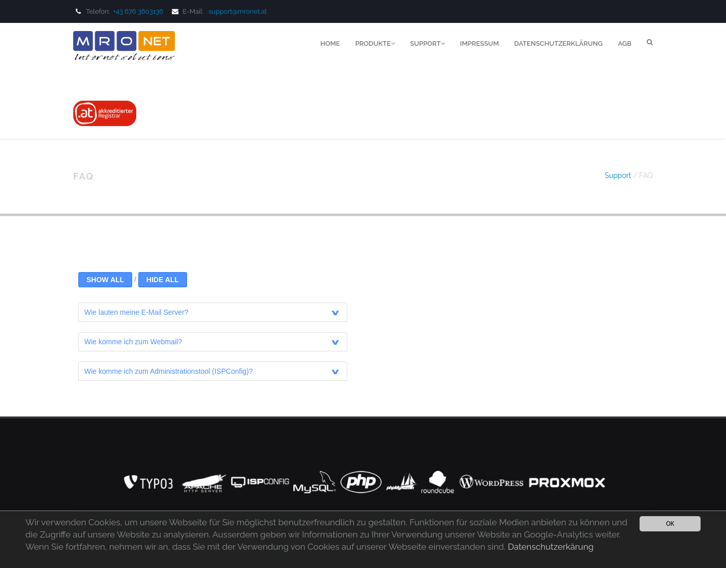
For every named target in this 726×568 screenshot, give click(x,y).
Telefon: (119, 11)
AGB (624, 43)
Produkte (375, 43)
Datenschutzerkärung (551, 547)
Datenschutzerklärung (558, 43)
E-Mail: (186, 11)
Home (330, 43)
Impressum (479, 43)
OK (670, 523)
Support (427, 43)
